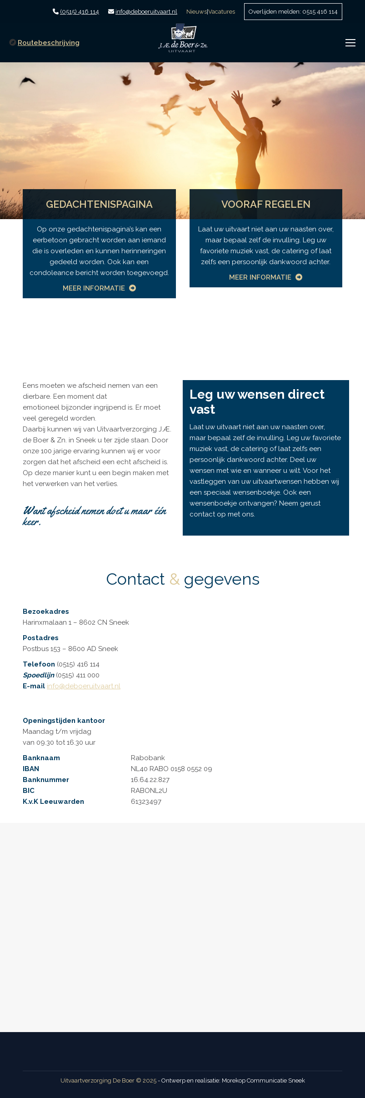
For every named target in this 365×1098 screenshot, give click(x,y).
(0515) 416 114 (79, 11)
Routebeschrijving (49, 43)
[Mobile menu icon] (350, 42)
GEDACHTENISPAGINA (99, 204)
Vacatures (221, 11)
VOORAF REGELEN (265, 204)
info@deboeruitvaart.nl (146, 11)
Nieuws (196, 11)
